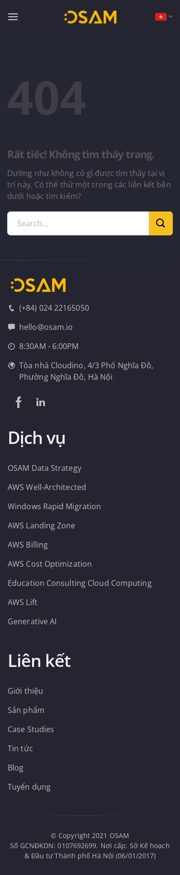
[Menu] (13, 16)
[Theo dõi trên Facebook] (18, 402)
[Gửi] (161, 223)
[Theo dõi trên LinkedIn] (40, 402)
